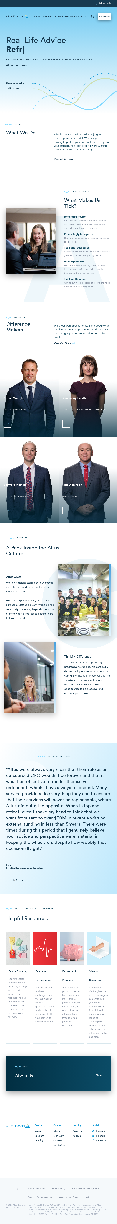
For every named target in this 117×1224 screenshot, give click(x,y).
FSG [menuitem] (87, 1196)
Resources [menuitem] (68, 16)
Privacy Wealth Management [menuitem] (85, 1188)
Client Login (105, 3)
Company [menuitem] (57, 16)
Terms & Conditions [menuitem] (36, 1188)
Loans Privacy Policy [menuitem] (68, 1196)
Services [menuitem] (46, 16)
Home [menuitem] (37, 16)
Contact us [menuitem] (59, 1144)
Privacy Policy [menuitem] (58, 1188)
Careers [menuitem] (57, 1140)
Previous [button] (8, 881)
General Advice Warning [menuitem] (40, 1196)
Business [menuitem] (39, 1135)
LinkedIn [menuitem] (100, 1135)
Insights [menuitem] (76, 1135)
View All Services (63, 159)
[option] (58, 818)
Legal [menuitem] (17, 1188)
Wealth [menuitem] (38, 1131)
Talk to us (12, 88)
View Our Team (62, 343)
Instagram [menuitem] (101, 1131)
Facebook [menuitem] (101, 1140)
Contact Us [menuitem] (81, 16)
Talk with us (104, 16)
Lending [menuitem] (39, 1140)
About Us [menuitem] (58, 1131)
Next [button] (22, 881)
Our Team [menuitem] (58, 1135)
